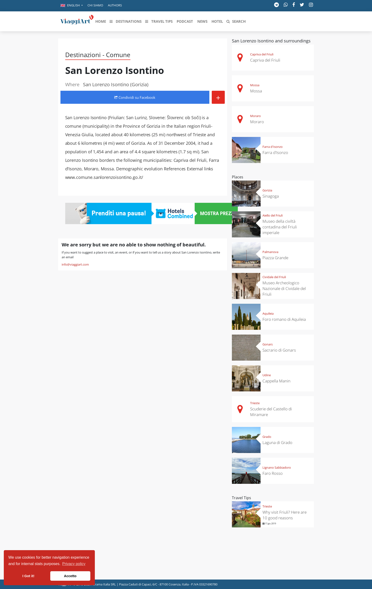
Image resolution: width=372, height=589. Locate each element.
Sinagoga (270, 196)
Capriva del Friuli (261, 54)
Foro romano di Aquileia (284, 319)
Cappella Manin (276, 381)
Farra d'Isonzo (272, 147)
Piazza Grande (275, 257)
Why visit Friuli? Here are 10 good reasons (284, 515)
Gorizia (267, 190)
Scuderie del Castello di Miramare (271, 411)
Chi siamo (95, 5)
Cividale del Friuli (274, 277)
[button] (71, 5)
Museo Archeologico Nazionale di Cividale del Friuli (284, 288)
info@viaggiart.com (75, 264)
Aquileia (268, 313)
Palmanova (270, 252)
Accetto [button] (70, 576)
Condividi (134, 97)
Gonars (267, 344)
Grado (266, 437)
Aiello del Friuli (272, 215)
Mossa (254, 85)
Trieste (255, 403)
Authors (115, 5)
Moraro (255, 116)
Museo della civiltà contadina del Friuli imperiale (279, 226)
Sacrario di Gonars (279, 350)
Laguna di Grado (277, 442)
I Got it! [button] (28, 576)
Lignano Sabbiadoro (276, 467)
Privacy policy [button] (74, 564)
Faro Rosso (272, 473)
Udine (266, 375)
